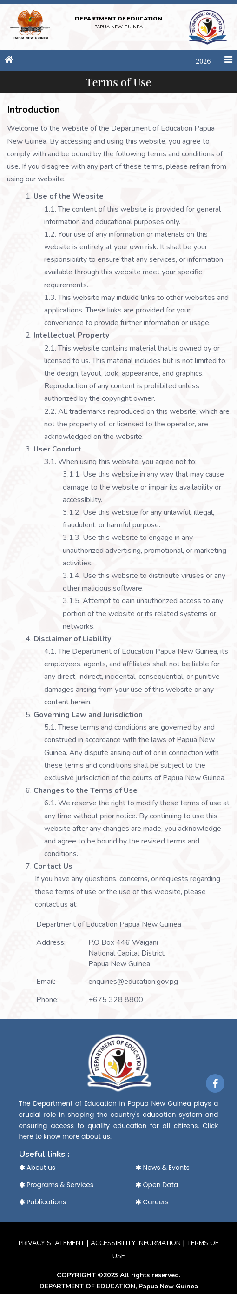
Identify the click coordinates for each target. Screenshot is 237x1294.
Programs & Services (56, 1184)
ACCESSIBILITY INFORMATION (136, 1243)
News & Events (162, 1167)
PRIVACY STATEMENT (52, 1243)
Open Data (156, 1184)
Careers (152, 1202)
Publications (42, 1202)
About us (37, 1167)
